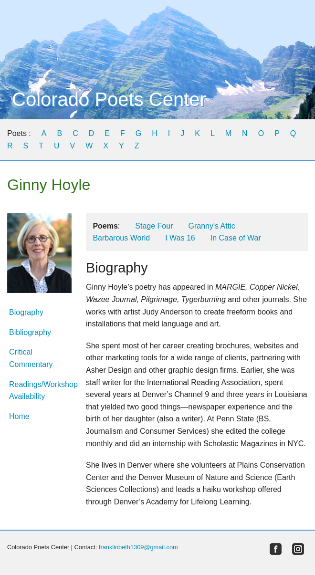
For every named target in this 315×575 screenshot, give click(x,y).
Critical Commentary (31, 358)
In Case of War (235, 238)
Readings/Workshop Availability (39, 390)
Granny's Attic (211, 226)
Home (19, 416)
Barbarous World (121, 238)
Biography (26, 312)
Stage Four (154, 226)
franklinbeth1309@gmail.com (138, 547)
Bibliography (30, 332)
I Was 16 (180, 238)
